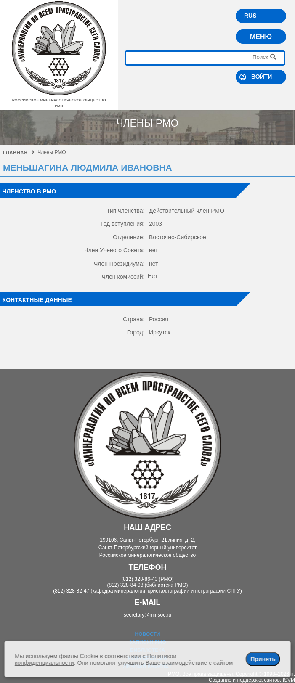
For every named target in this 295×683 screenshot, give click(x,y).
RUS (250, 15)
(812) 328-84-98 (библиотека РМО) (147, 585)
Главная (19, 153)
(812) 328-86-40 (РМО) (147, 579)
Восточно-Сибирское (177, 237)
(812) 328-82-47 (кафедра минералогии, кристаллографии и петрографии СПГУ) (147, 591)
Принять (262, 659)
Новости (147, 634)
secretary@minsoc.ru (148, 615)
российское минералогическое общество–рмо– (59, 100)
